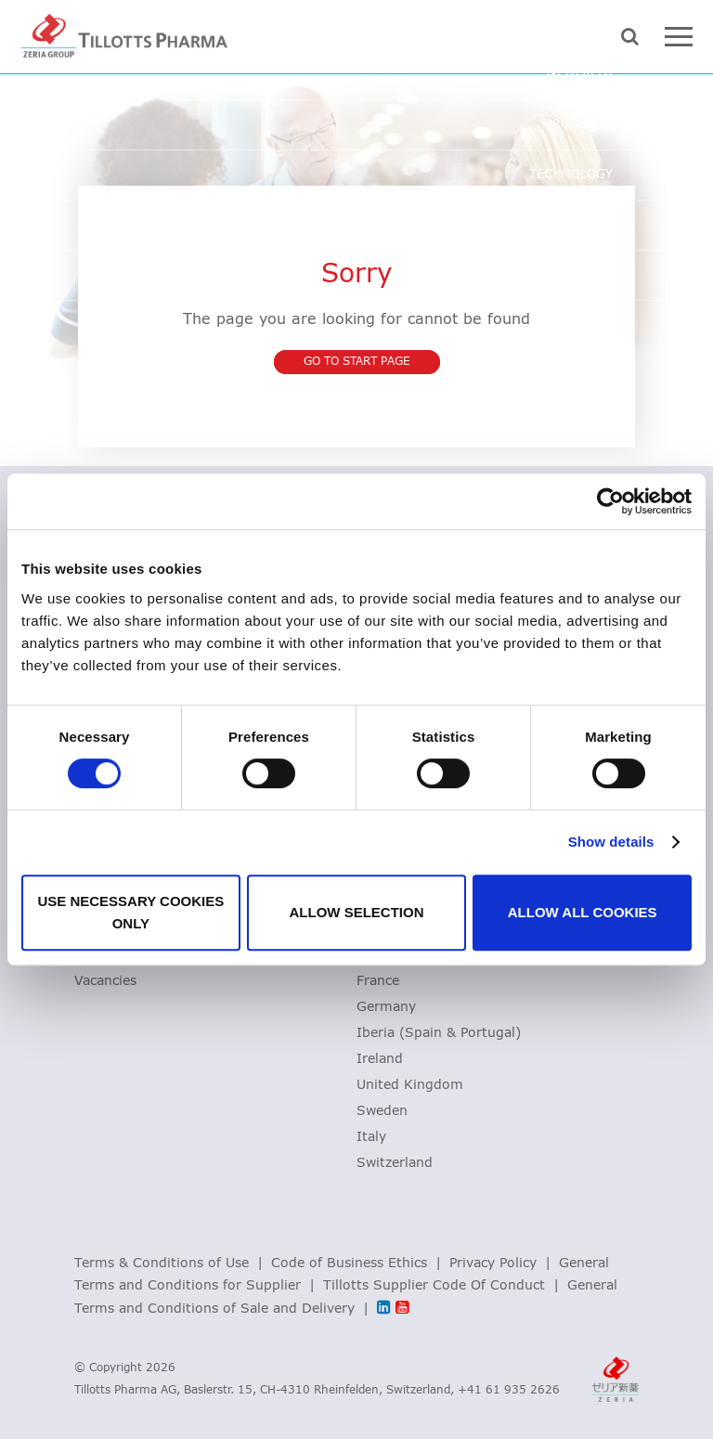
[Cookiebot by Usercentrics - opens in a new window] (610, 501)
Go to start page (357, 362)
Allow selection (356, 912)
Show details (611, 841)
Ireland (379, 1059)
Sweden (382, 1111)
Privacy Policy (493, 1263)
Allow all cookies (582, 912)
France (377, 981)
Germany (386, 1007)
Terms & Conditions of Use (161, 1263)
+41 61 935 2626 (509, 1390)
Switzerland (394, 1163)
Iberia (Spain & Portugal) (438, 1033)
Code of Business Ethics (349, 1263)
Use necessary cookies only (130, 912)
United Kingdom (409, 1085)
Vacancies (105, 981)
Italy (371, 1137)
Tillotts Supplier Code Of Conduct (434, 1285)
